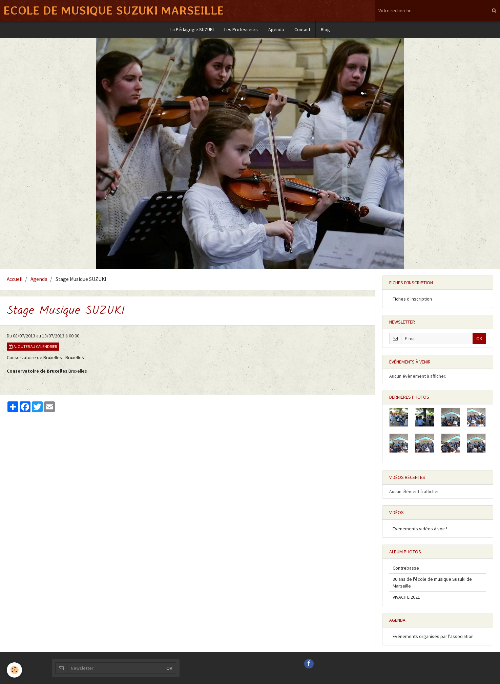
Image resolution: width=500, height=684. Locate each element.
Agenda (276, 29)
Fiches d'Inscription (412, 299)
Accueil (14, 279)
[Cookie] (14, 670)
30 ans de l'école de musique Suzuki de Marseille (432, 582)
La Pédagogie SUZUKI (192, 29)
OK (479, 338)
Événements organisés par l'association (433, 636)
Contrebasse (406, 568)
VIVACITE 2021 (406, 597)
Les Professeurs (241, 29)
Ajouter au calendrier (33, 346)
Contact (302, 29)
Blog (325, 29)
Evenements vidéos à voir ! (420, 529)
